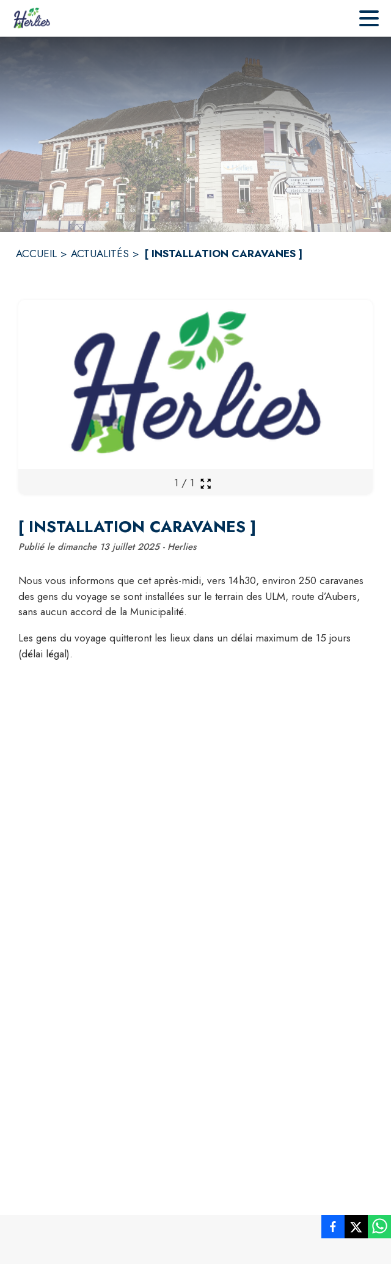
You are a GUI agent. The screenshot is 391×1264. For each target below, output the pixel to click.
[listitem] (333, 1229)
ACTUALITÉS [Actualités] (100, 253)
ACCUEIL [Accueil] (36, 253)
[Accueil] (31, 18)
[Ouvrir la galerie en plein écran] (205, 483)
